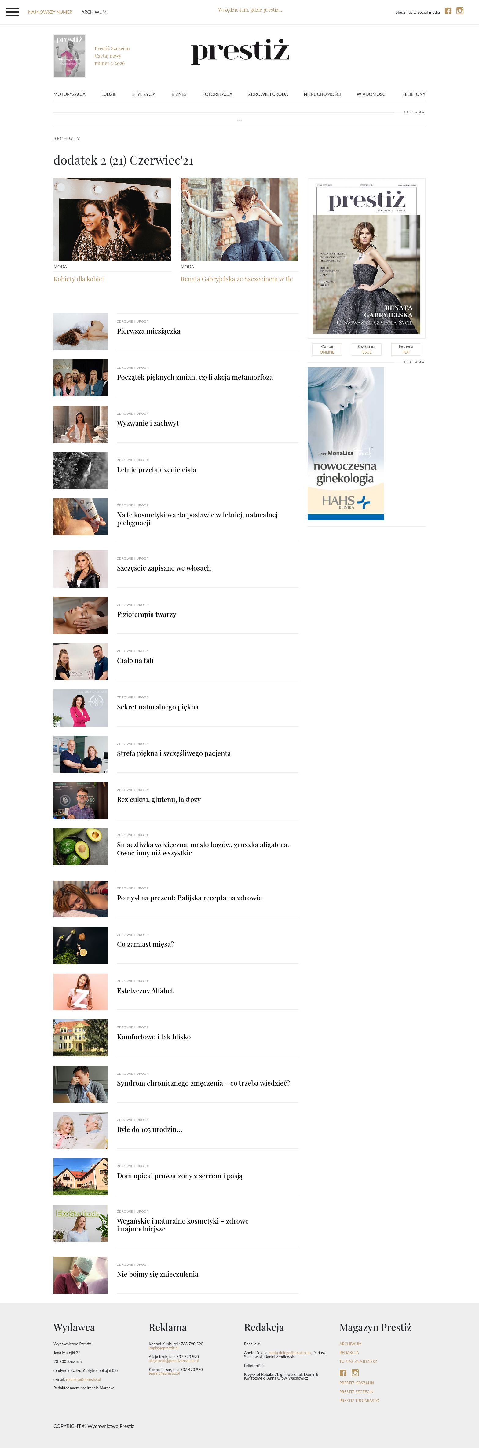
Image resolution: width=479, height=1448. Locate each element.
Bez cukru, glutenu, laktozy (159, 799)
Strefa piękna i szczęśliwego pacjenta (174, 753)
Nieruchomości (322, 94)
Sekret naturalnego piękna (158, 706)
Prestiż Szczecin (356, 1391)
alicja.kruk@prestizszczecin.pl (174, 1360)
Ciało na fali (135, 660)
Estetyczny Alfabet (145, 990)
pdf (406, 349)
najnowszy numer (50, 12)
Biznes (179, 94)
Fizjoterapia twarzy (146, 614)
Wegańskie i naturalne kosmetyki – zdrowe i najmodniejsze (183, 1225)
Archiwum (94, 12)
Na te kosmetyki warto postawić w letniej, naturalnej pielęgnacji (197, 518)
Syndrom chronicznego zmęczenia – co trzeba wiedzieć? (203, 1083)
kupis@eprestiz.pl (164, 1347)
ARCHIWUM (350, 1343)
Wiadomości (371, 94)
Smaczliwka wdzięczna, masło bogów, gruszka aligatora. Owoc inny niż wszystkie (203, 848)
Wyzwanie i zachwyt (148, 423)
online (327, 349)
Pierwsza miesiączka (149, 330)
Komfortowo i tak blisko (154, 1036)
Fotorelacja (217, 94)
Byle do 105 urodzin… (149, 1129)
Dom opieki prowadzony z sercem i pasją (180, 1175)
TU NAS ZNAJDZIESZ (358, 1361)
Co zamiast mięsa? (145, 944)
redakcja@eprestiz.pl (83, 1379)
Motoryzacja (69, 94)
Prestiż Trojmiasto (359, 1400)
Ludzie (108, 94)
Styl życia (143, 94)
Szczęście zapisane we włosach (164, 567)
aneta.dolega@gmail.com (290, 1352)
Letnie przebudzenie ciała (156, 469)
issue (366, 349)
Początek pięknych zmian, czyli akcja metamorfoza (195, 376)
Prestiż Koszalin (356, 1383)
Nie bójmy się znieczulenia (157, 1273)
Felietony (414, 94)
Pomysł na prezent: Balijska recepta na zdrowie (189, 897)
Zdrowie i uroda (268, 94)
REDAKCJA (349, 1352)
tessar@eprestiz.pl (164, 1373)
